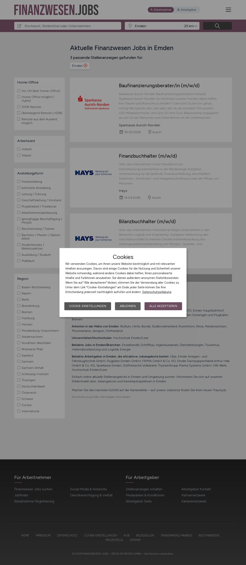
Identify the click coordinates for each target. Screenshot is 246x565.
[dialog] (123, 282)
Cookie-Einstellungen (87, 306)
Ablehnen (128, 306)
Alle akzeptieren (163, 306)
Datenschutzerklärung (156, 292)
